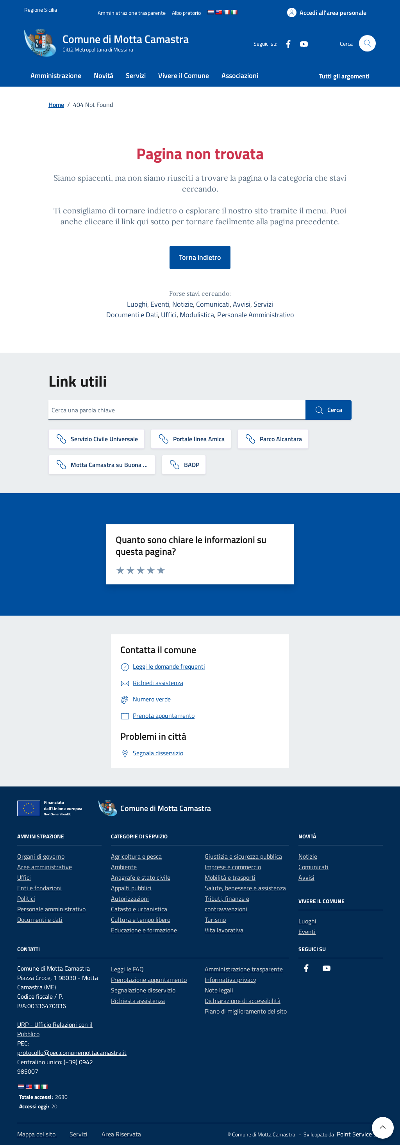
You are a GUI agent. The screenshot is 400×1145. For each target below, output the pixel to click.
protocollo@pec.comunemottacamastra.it (72, 1052)
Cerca (328, 410)
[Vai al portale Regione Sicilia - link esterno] (40, 9)
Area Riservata (121, 1134)
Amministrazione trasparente (244, 969)
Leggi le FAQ (127, 969)
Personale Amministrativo (255, 314)
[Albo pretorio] (186, 12)
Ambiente (124, 867)
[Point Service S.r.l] (359, 1134)
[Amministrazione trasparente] (132, 12)
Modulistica (197, 314)
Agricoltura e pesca (136, 856)
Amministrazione (55, 75)
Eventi (159, 304)
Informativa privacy (230, 979)
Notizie (182, 304)
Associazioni (239, 75)
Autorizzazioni (130, 898)
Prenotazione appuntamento (149, 979)
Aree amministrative (44, 867)
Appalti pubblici (131, 888)
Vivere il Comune (183, 75)
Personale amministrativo (51, 909)
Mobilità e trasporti (230, 877)
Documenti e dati (39, 919)
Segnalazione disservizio (143, 990)
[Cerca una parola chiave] (176, 410)
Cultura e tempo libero (140, 919)
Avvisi (241, 304)
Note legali (219, 990)
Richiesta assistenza (138, 1000)
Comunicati (213, 304)
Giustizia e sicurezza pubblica (243, 856)
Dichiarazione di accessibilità (242, 1000)
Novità (103, 75)
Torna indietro (200, 257)
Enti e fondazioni (39, 888)
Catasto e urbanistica (139, 909)
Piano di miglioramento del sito (246, 1011)
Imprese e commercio (233, 867)
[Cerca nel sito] (367, 43)
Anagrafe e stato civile (140, 877)
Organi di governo (40, 856)
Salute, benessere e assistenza (245, 888)
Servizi (136, 75)
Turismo (215, 919)
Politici (26, 898)
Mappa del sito (37, 1134)
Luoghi (137, 304)
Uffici (169, 314)
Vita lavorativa (224, 930)
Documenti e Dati (132, 314)
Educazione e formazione (144, 930)
